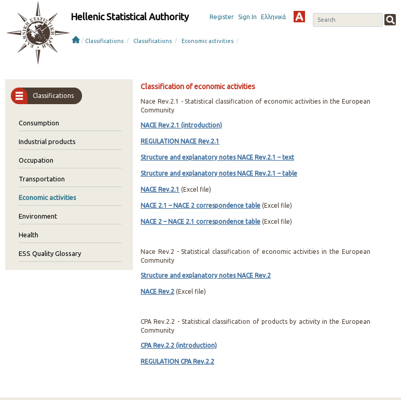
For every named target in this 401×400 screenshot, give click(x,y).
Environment (38, 216)
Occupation (36, 160)
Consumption (39, 122)
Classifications (104, 41)
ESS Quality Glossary (50, 253)
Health (28, 234)
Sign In (247, 16)
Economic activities (207, 41)
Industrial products (47, 141)
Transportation (42, 178)
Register (222, 16)
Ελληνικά (273, 16)
